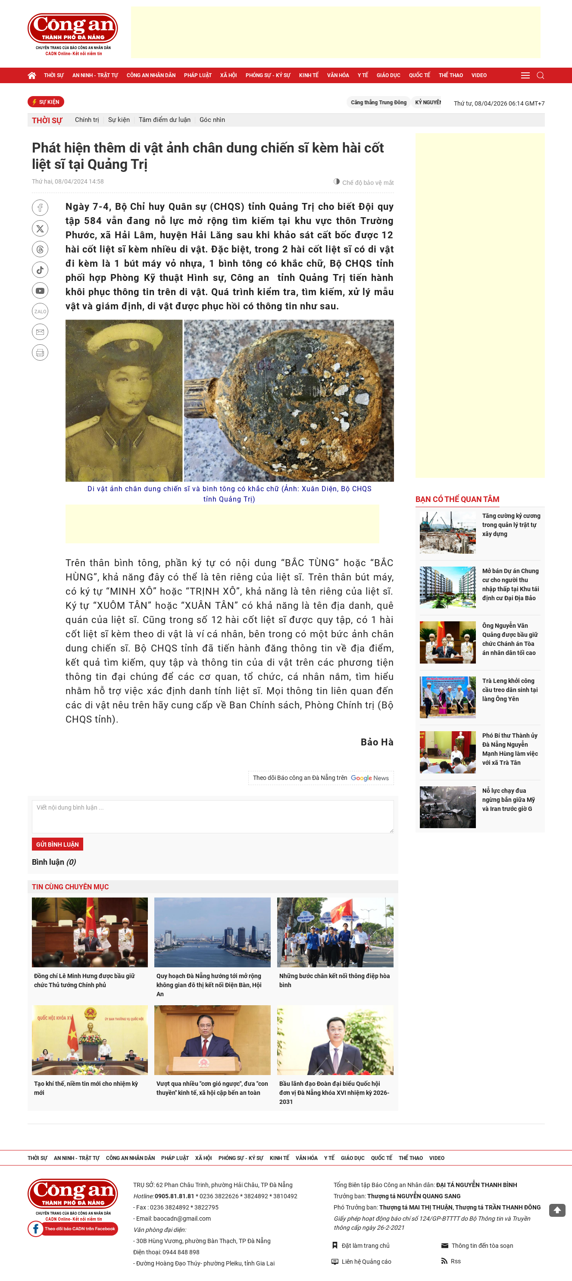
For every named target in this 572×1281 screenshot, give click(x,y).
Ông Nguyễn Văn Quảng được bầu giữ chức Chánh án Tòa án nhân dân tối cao (510, 639)
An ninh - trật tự (95, 75)
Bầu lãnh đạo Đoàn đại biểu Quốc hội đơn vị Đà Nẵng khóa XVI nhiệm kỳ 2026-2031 (334, 1092)
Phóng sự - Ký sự (268, 75)
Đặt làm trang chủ (360, 1245)
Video (479, 75)
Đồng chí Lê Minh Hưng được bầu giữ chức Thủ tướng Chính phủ (84, 980)
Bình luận (53, 861)
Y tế (363, 75)
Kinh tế (309, 75)
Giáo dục (388, 75)
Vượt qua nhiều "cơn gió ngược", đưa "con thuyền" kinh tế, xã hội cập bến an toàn (212, 1088)
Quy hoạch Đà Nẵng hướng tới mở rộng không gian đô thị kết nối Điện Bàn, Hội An (209, 984)
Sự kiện (119, 120)
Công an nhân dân (151, 75)
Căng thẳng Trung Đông (390, 103)
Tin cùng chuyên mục (70, 887)
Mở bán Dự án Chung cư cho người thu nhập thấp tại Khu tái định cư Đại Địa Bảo (510, 584)
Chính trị (87, 120)
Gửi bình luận (57, 844)
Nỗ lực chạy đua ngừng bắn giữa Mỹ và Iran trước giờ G (508, 799)
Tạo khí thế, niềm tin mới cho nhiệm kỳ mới (86, 1088)
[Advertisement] (336, 32)
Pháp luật (198, 75)
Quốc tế (419, 75)
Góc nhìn (212, 120)
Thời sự (54, 75)
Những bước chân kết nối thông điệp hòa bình (334, 980)
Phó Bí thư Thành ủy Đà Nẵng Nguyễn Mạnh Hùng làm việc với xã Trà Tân (510, 749)
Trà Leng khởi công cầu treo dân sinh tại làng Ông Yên (510, 689)
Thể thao (451, 75)
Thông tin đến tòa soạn (477, 1245)
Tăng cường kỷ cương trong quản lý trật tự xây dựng (511, 524)
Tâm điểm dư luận (165, 120)
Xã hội (228, 75)
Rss (451, 1261)
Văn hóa (338, 75)
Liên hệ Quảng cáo (361, 1261)
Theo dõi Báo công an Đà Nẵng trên (321, 778)
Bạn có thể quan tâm (458, 499)
